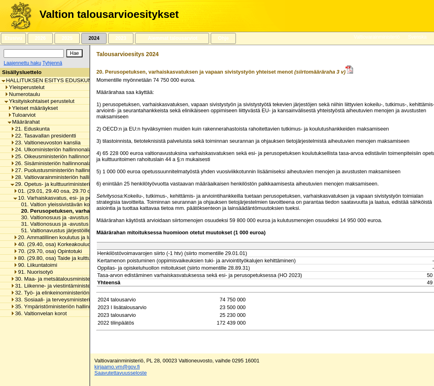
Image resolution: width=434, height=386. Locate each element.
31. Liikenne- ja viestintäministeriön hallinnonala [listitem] (70, 286)
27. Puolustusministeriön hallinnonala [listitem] (58, 170)
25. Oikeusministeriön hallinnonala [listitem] (54, 156)
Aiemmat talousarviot (172, 38)
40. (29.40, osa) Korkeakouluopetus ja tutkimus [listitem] (72, 244)
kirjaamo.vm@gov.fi (117, 367)
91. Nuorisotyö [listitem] (33, 272)
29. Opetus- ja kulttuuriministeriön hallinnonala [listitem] (68, 184)
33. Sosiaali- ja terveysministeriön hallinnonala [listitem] (68, 300)
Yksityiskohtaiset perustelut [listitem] (39, 101)
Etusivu (13, 38)
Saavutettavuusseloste (120, 373)
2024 (94, 38)
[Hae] (74, 53)
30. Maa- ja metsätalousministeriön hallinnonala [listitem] (70, 279)
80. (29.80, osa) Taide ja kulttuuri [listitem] (54, 258)
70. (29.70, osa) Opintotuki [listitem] (47, 251)
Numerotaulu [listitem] (22, 94)
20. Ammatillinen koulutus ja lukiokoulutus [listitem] (65, 237)
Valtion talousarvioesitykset (109, 14)
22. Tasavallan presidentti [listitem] (43, 136)
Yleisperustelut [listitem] (24, 87)
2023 (121, 38)
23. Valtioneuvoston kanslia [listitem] (46, 143)
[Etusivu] (17, 16)
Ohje (223, 38)
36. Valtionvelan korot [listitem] (39, 313)
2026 (40, 38)
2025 (67, 38)
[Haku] (34, 53)
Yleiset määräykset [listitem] (33, 108)
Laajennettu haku (22, 63)
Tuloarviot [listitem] (22, 115)
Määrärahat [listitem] (24, 122)
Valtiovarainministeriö (377, 37)
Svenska (417, 37)
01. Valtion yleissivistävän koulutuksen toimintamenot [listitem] (82, 204)
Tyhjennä (52, 63)
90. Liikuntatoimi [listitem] (35, 265)
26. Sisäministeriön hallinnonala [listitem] (51, 163)
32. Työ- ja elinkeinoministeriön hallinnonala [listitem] (65, 293)
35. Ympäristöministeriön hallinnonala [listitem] (58, 306)
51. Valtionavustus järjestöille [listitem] (54, 230)
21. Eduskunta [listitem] (30, 129)
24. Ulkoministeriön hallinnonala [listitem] (51, 149)
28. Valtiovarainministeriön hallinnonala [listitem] (60, 177)
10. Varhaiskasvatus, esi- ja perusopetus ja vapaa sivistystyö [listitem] (88, 198)
